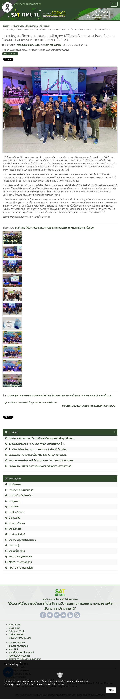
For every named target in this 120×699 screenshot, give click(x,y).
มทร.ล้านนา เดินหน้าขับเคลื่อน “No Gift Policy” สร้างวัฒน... (36, 455)
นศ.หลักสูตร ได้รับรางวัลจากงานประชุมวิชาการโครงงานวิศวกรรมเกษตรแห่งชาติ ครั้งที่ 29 (54, 227)
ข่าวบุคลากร (12, 501)
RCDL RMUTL (15, 624)
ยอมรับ (111, 690)
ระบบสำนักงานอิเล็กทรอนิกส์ (21, 652)
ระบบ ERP (13, 649)
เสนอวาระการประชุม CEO (20, 637)
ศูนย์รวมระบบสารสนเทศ (19, 655)
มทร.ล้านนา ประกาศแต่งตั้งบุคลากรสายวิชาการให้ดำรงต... (31, 402)
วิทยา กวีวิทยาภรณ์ (52, 45)
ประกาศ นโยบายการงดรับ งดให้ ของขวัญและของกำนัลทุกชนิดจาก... (40, 438)
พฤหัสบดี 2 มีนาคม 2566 (28, 45)
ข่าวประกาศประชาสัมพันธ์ (19, 490)
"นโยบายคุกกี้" (58, 684)
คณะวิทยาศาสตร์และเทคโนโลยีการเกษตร (21, 4)
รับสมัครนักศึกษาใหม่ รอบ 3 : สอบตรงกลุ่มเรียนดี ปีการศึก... (36, 449)
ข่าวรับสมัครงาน (14, 512)
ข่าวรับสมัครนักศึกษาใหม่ (18, 495)
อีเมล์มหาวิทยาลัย (16, 634)
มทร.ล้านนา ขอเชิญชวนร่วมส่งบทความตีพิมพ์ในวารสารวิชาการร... (38, 466)
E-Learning (14, 628)
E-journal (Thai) (16, 631)
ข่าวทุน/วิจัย (12, 518)
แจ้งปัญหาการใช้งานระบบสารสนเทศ (25, 659)
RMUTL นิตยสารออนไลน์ (19, 567)
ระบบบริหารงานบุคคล (18, 646)
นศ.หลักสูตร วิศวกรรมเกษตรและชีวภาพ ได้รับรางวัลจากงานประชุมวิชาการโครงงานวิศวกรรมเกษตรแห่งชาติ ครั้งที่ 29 (59, 395)
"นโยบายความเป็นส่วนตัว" (36, 684)
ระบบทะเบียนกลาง (17, 642)
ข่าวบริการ (12, 506)
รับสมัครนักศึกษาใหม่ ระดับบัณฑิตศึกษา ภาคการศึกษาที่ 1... (35, 444)
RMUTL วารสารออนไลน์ (18, 562)
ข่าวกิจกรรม (13, 484)
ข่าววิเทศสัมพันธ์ (15, 534)
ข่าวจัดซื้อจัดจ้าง (15, 551)
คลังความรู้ (12, 545)
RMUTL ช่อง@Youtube (18, 556)
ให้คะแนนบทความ (10, 53)
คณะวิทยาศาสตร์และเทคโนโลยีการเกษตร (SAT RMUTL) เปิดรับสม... (39, 460)
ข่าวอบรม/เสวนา (15, 523)
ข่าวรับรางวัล (13, 529)
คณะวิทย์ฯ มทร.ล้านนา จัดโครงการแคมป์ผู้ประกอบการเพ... (88, 406)
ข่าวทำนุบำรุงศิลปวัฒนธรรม (20, 540)
